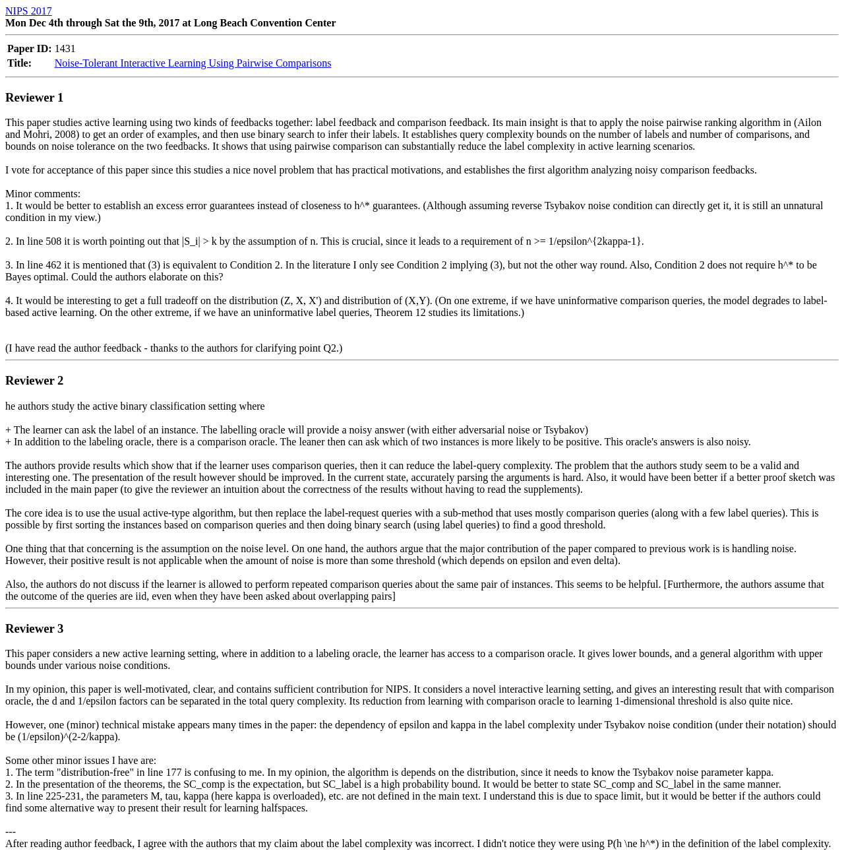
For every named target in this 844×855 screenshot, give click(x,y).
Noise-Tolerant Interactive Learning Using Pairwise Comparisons (193, 63)
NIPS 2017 (28, 10)
